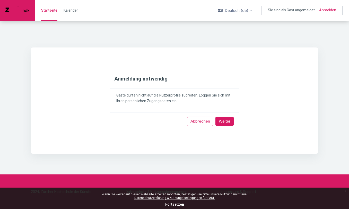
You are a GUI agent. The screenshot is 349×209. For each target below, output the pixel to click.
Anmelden (327, 10)
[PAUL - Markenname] (17, 10)
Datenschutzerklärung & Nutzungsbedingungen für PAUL (174, 198)
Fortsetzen (174, 204)
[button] (234, 10)
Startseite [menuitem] (49, 10)
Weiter (224, 121)
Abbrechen (200, 121)
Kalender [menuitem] (71, 10)
